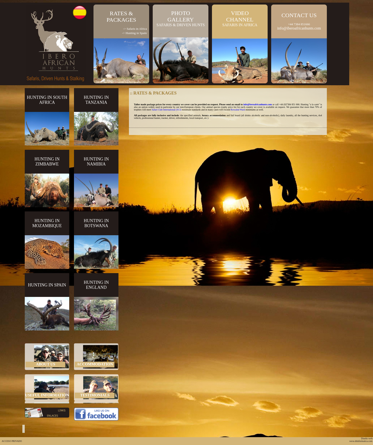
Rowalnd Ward (238, 109)
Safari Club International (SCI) (166, 109)
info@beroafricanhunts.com (257, 104)
